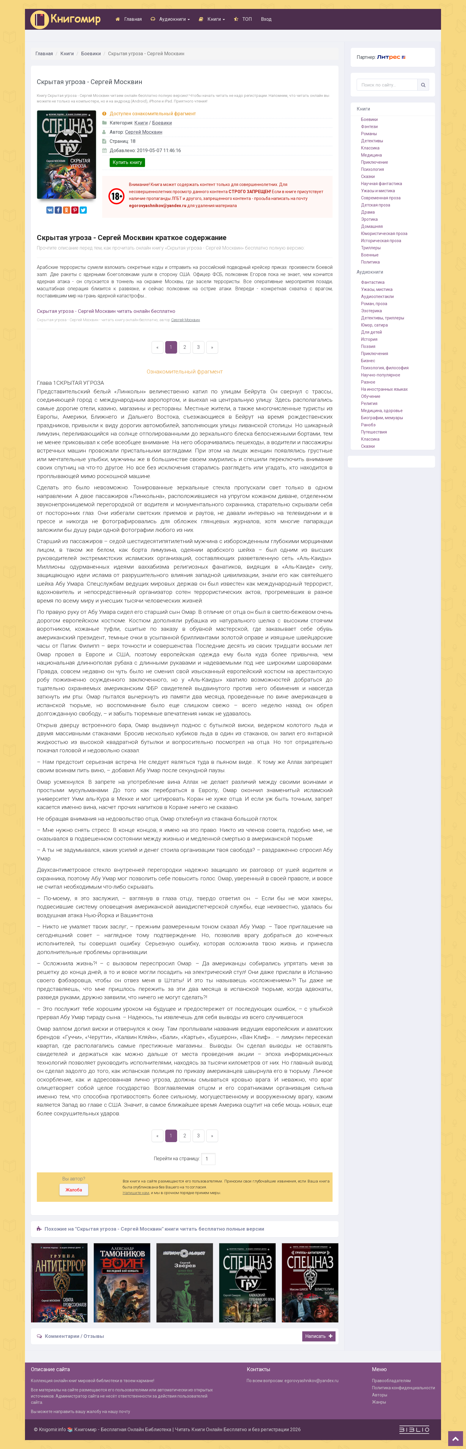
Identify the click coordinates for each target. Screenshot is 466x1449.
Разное (368, 382)
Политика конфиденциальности (403, 1387)
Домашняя (372, 226)
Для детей (371, 332)
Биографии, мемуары (382, 417)
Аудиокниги (170, 19)
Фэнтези (369, 126)
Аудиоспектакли (377, 296)
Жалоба (74, 1190)
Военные (370, 255)
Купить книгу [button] (127, 162)
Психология (372, 169)
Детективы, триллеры (382, 318)
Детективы (372, 140)
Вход (266, 19)
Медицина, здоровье (382, 410)
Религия (369, 403)
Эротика (369, 219)
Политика (370, 262)
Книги (212, 19)
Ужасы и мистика (378, 190)
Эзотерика (371, 310)
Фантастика (373, 282)
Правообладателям (391, 1380)
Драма (368, 212)
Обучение (370, 396)
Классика (370, 148)
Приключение (374, 162)
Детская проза (375, 205)
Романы (369, 133)
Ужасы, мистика (377, 289)
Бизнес (368, 360)
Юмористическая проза (384, 233)
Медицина (371, 155)
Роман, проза (374, 303)
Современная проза (381, 197)
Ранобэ (368, 424)
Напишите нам (136, 1193)
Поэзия (368, 346)
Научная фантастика (381, 183)
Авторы (379, 1395)
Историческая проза (381, 240)
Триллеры (371, 247)
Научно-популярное (380, 375)
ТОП (243, 19)
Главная (129, 19)
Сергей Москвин (143, 132)
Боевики (91, 53)
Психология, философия (385, 367)
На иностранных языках (384, 389)
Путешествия (374, 432)
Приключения (374, 353)
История (369, 339)
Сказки (368, 176)
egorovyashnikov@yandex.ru (311, 1380)
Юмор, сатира (374, 325)
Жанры (379, 1402)
